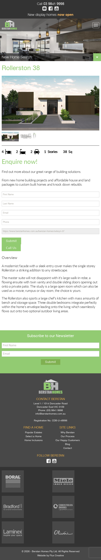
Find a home (33, 427)
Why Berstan (68, 432)
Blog (67, 444)
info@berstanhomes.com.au (50, 413)
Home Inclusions (34, 440)
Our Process (67, 436)
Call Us (11, 248)
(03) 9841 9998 (54, 410)
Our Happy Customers (68, 440)
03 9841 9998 (53, 4)
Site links (67, 427)
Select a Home (34, 436)
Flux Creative (57, 555)
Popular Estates (33, 432)
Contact (67, 448)
